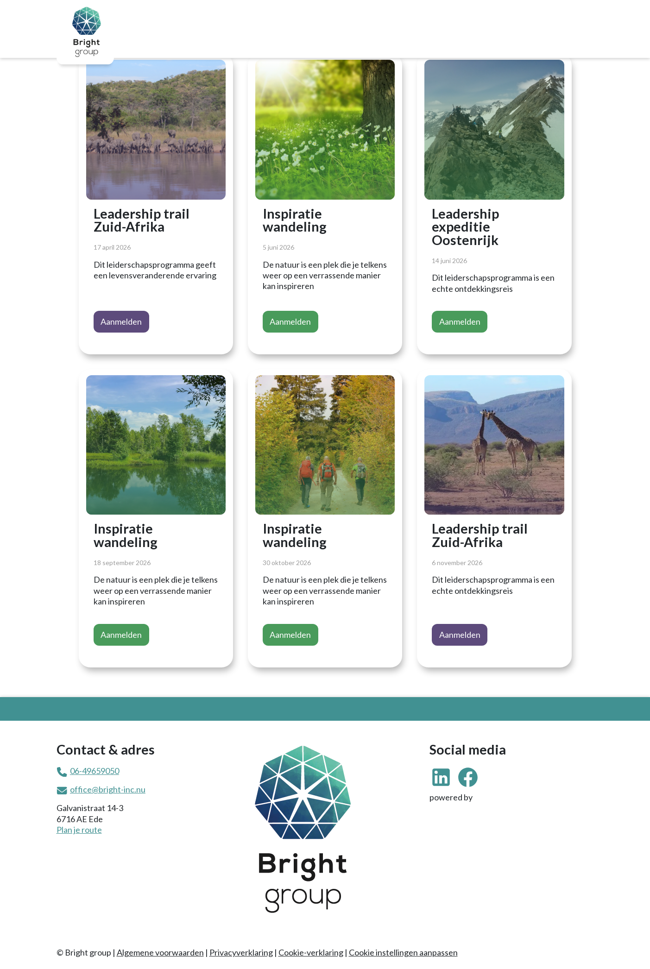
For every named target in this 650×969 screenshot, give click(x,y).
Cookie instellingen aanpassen (403, 952)
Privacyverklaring (241, 952)
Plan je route (79, 829)
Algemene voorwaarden (160, 952)
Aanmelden (121, 321)
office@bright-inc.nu (107, 789)
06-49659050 (94, 771)
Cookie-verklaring (310, 952)
